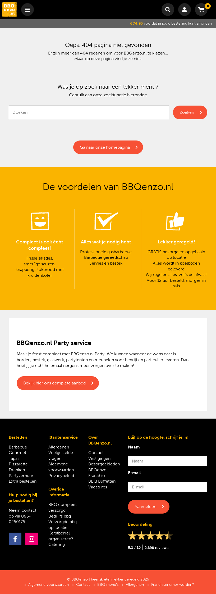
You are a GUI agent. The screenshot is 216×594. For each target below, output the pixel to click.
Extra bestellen (22, 481)
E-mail (134, 472)
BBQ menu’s (107, 584)
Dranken (17, 469)
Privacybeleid (61, 475)
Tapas (14, 458)
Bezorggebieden (104, 463)
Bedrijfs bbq (59, 516)
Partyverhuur (21, 475)
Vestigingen (99, 458)
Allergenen (58, 447)
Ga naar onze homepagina (105, 147)
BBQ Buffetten (102, 481)
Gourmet (17, 452)
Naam (134, 447)
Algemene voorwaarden (48, 584)
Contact (96, 452)
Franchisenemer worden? (172, 584)
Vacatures (97, 486)
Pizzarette (18, 463)
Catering (56, 544)
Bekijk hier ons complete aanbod (54, 383)
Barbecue (18, 447)
